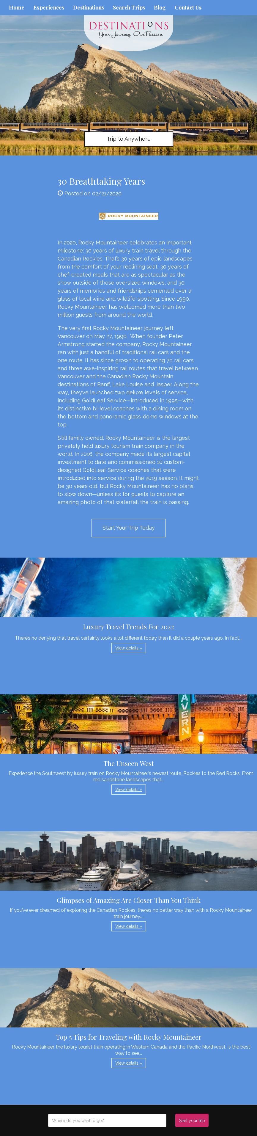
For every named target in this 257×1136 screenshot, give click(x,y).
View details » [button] (128, 648)
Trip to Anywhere (129, 139)
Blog (160, 7)
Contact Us (188, 7)
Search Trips (129, 7)
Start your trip (192, 1120)
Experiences (48, 7)
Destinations (88, 7)
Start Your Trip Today (129, 528)
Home (16, 7)
